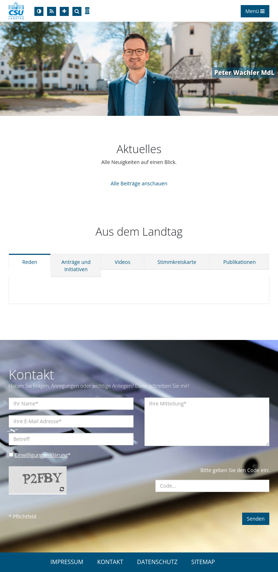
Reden (29, 261)
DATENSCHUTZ (157, 562)
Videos (122, 261)
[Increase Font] (64, 11)
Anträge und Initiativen (75, 265)
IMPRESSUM (66, 562)
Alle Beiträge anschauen (139, 183)
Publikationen (239, 261)
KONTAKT (110, 562)
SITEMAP (203, 562)
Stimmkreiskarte (176, 261)
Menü (255, 11)
